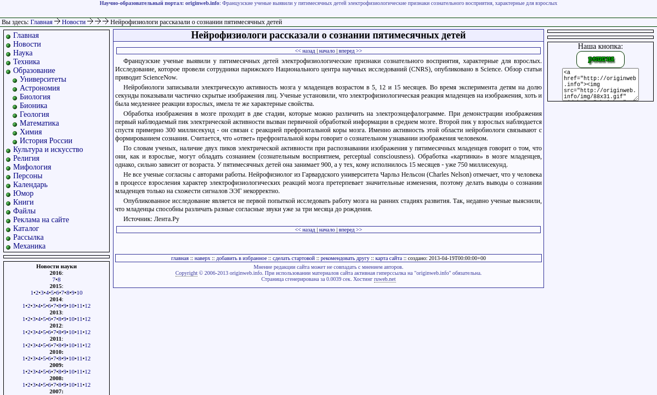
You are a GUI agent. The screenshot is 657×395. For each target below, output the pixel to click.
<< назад (305, 51)
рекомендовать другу (345, 258)
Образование (34, 70)
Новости (75, 22)
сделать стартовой (294, 258)
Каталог (26, 228)
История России (46, 141)
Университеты (43, 79)
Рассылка (28, 237)
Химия (31, 132)
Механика (29, 246)
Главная (41, 22)
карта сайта (388, 258)
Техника (26, 62)
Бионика (33, 105)
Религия (26, 158)
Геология (34, 114)
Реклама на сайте (41, 220)
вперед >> (351, 51)
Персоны (27, 176)
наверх (203, 258)
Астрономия (40, 88)
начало (327, 51)
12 (87, 305)
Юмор (23, 193)
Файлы (24, 211)
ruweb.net (385, 279)
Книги (23, 202)
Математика (39, 123)
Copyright (186, 273)
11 (80, 305)
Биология (35, 97)
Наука (22, 53)
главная (180, 258)
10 (80, 292)
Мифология (32, 167)
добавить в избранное (241, 258)
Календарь (30, 184)
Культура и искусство (48, 149)
